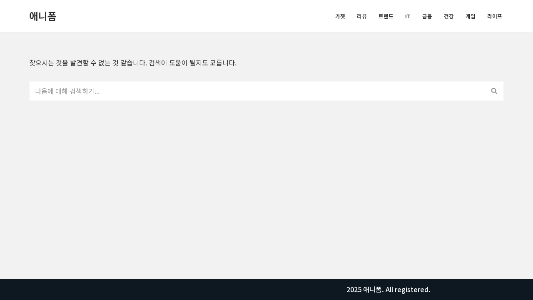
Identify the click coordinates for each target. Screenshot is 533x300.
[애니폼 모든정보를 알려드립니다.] (43, 16)
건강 (449, 16)
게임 (471, 16)
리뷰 (362, 16)
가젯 (340, 16)
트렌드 (386, 16)
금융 (427, 16)
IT (408, 16)
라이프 (494, 16)
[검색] (257, 91)
